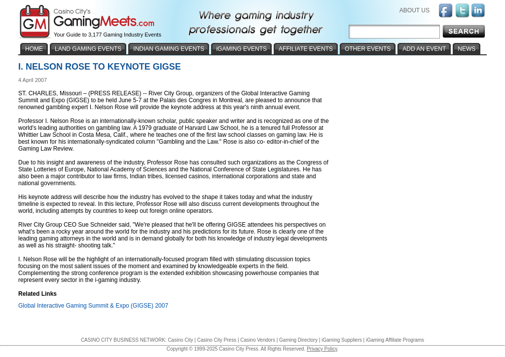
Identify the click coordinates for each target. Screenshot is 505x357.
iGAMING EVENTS (241, 48)
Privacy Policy (322, 349)
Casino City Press (216, 340)
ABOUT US (414, 10)
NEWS (466, 48)
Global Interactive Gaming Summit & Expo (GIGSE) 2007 (93, 305)
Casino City (180, 340)
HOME (34, 48)
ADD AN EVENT (424, 48)
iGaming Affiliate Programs (395, 340)
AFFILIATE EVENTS (306, 48)
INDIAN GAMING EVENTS (168, 48)
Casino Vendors (257, 340)
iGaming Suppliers (342, 340)
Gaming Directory (298, 340)
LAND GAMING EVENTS (88, 48)
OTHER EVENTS (368, 48)
